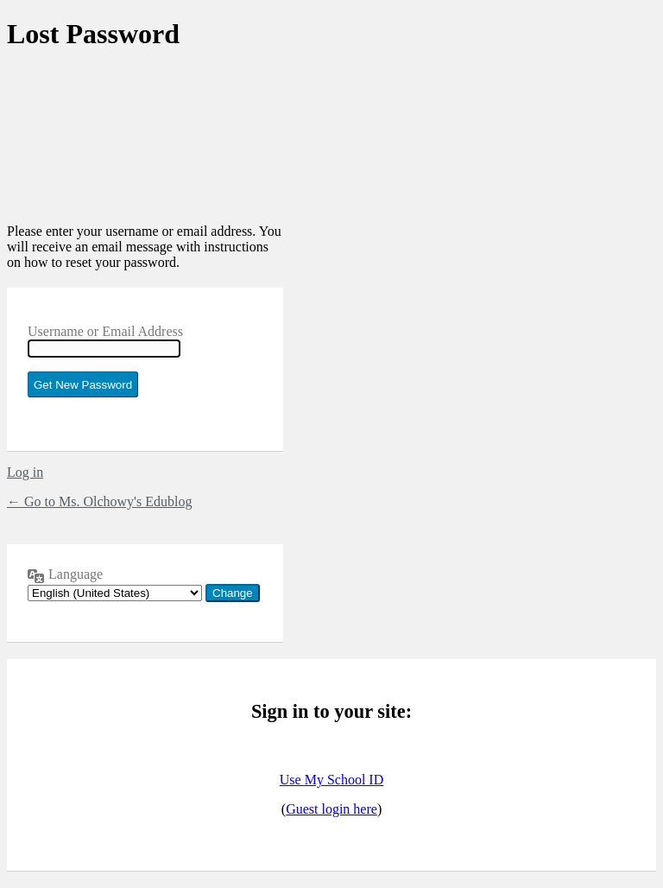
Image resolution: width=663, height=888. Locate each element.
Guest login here (331, 809)
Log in (25, 472)
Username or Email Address (105, 331)
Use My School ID (331, 779)
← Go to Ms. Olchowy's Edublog (99, 501)
